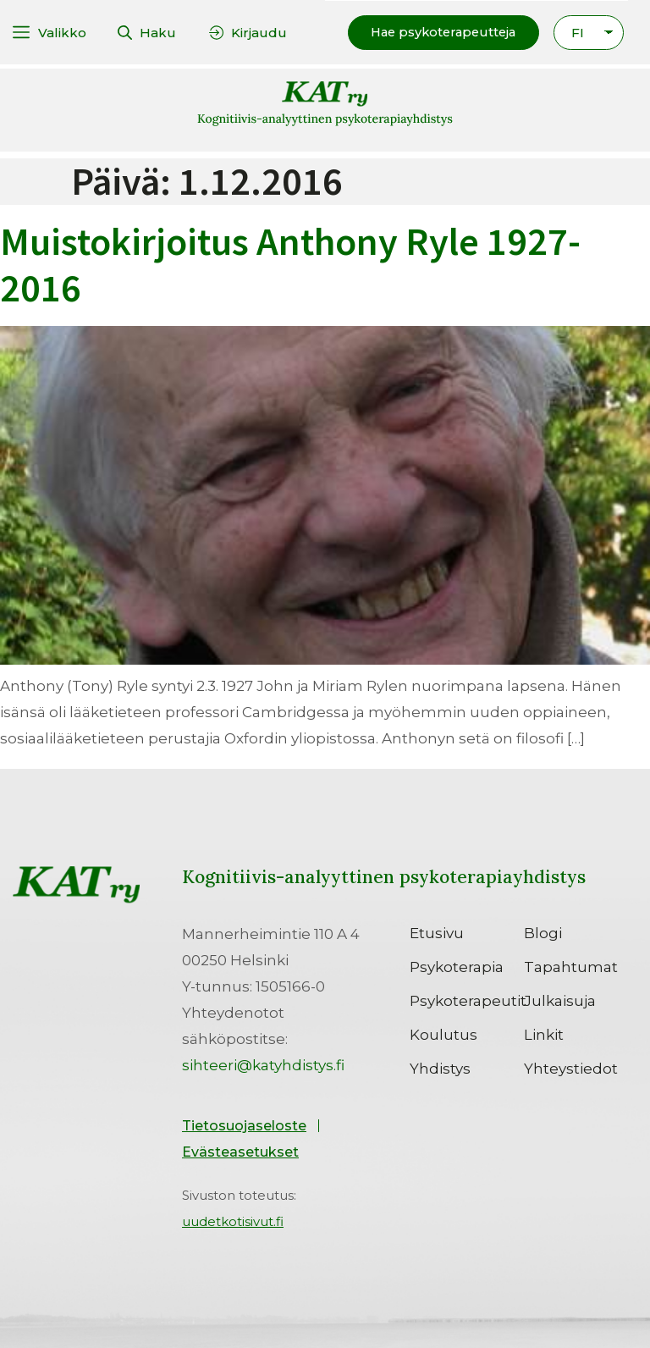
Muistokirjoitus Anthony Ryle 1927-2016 (290, 264)
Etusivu (437, 932)
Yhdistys (440, 1067)
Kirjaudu (259, 32)
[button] (439, 31)
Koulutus (443, 1033)
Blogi (543, 932)
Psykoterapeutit (467, 1000)
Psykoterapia (457, 966)
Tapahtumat (571, 966)
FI (577, 32)
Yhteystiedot (571, 1067)
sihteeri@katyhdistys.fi (263, 1064)
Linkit (544, 1033)
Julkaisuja (560, 1000)
